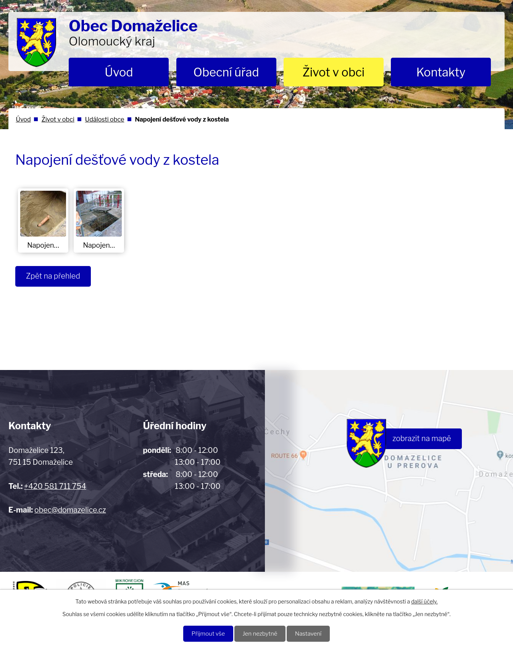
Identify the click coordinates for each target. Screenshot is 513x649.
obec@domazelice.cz (70, 509)
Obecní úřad (226, 72)
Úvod (119, 72)
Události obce (104, 119)
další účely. (424, 601)
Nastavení (310, 633)
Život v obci (333, 72)
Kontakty (440, 72)
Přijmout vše (206, 633)
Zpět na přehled (54, 276)
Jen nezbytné (260, 633)
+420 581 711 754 (55, 486)
